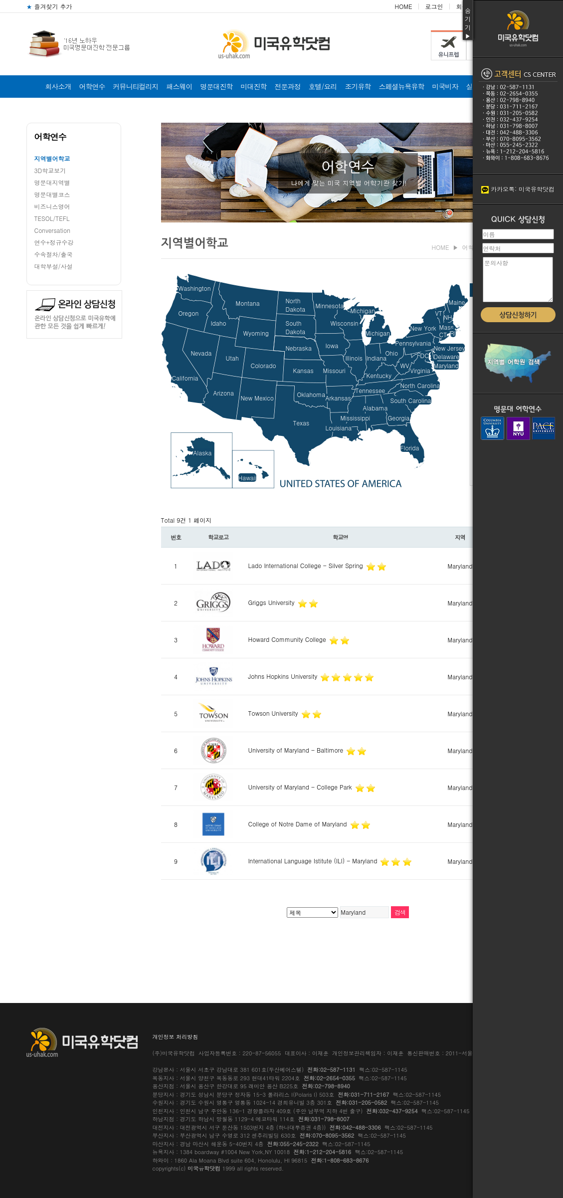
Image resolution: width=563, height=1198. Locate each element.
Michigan (363, 310)
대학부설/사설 (53, 266)
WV (404, 365)
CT (443, 334)
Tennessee (370, 390)
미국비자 (445, 86)
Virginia (420, 370)
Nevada (201, 353)
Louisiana (339, 427)
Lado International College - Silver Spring (306, 565)
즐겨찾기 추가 (49, 6)
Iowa (332, 345)
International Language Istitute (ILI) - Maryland (313, 860)
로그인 (434, 6)
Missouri (334, 370)
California (185, 378)
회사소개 (58, 86)
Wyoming (256, 333)
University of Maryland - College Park (301, 787)
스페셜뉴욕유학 (401, 86)
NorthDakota (296, 304)
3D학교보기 (50, 170)
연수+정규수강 (54, 242)
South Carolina (410, 400)
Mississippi (356, 417)
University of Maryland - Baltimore (297, 750)
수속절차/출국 (53, 254)
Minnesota (330, 305)
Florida (409, 447)
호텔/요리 (323, 86)
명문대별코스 (52, 194)
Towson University (274, 713)
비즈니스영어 (52, 206)
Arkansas (338, 398)
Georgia (399, 417)
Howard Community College (288, 639)
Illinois (354, 358)
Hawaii (247, 477)
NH (448, 317)
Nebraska (299, 348)
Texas (301, 422)
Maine (457, 302)
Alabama (375, 407)
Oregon (189, 313)
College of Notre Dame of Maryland (298, 823)
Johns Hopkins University (284, 676)
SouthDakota (296, 327)
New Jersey (449, 348)
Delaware (446, 356)
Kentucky (379, 375)
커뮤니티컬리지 (136, 86)
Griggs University (272, 602)
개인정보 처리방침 (175, 1036)
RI (453, 333)
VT (438, 313)
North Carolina (420, 385)
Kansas (303, 370)
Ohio (391, 353)
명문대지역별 (52, 182)
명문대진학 (216, 86)
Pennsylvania (413, 343)
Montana (248, 303)
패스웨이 (179, 86)
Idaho (218, 323)
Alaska (202, 452)
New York (423, 328)
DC (424, 355)
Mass (446, 327)
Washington (195, 288)
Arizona (223, 393)
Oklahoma (311, 394)
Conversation (52, 230)
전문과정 (288, 86)
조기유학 (358, 86)
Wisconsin (345, 323)
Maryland (446, 365)
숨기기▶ (468, 23)
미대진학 (254, 86)
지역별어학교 (52, 158)
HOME (403, 6)
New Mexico (257, 398)
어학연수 (92, 86)
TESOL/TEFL (52, 218)
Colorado (263, 365)
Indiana (377, 358)
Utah (232, 358)
